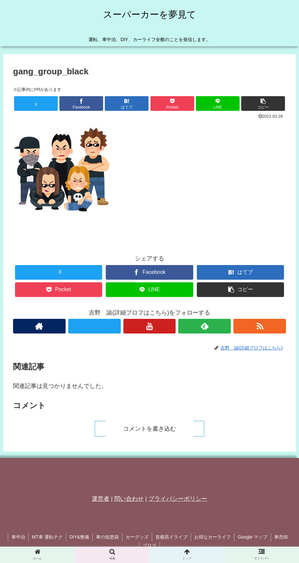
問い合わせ (129, 499)
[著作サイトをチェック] (39, 326)
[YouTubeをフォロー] (149, 326)
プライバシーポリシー (178, 499)
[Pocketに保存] (172, 103)
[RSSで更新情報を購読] (259, 326)
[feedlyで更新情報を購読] (204, 326)
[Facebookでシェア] (81, 103)
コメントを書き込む (149, 428)
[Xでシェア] (36, 103)
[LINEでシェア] (218, 103)
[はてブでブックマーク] (127, 103)
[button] (263, 103)
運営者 (100, 499)
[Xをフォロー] (94, 326)
